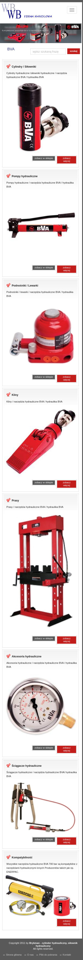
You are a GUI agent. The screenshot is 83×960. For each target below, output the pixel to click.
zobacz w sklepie (44, 158)
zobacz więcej (67, 159)
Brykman (34, 943)
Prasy (15, 500)
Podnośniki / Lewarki (25, 285)
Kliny (15, 395)
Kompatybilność (22, 857)
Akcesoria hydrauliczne (26, 656)
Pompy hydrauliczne (25, 176)
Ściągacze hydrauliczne (27, 765)
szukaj (73, 51)
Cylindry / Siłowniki (24, 66)
